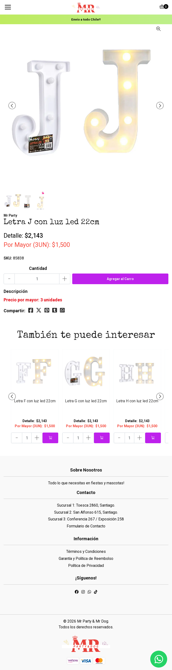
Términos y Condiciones (86, 551)
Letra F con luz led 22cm (35, 401)
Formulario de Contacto (86, 526)
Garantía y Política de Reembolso (86, 558)
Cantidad (38, 268)
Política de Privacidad (86, 565)
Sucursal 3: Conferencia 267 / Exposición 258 (86, 519)
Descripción (16, 291)
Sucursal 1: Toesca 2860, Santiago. (86, 505)
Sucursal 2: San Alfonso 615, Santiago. (86, 512)
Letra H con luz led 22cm (137, 401)
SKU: (8, 258)
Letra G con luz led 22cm (86, 401)
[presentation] (12, 105)
